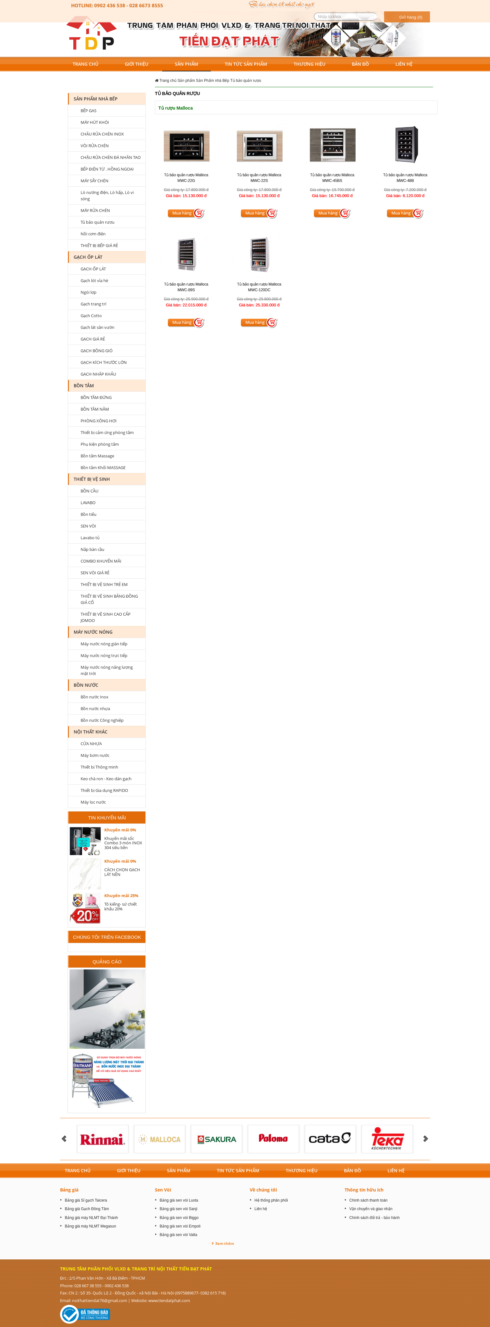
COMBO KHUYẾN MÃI (101, 561)
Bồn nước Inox (94, 697)
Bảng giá (69, 1190)
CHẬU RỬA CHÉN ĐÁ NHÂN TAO (111, 157)
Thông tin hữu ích (364, 1190)
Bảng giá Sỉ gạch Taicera (86, 1200)
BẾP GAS (88, 110)
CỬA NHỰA (91, 743)
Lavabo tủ (90, 537)
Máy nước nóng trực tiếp (104, 655)
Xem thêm (224, 1243)
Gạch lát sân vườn (97, 327)
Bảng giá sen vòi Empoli (180, 1226)
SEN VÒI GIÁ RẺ (95, 573)
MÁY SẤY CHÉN (94, 181)
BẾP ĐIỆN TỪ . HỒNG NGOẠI (107, 169)
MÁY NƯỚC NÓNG (93, 632)
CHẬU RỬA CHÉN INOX (102, 134)
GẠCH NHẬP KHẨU (98, 374)
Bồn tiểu (88, 514)
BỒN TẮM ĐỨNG (96, 397)
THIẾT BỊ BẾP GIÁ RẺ (99, 245)
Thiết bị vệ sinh (92, 479)
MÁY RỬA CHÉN (95, 210)
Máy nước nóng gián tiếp (104, 644)
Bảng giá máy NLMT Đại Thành (91, 1217)
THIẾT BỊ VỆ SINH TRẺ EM (104, 584)
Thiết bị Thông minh (99, 767)
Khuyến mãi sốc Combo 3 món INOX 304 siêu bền (123, 842)
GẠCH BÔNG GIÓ (97, 350)
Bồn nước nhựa (95, 708)
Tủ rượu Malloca (175, 108)
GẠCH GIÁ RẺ (93, 339)
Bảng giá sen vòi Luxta (179, 1200)
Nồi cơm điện (93, 234)
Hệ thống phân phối (271, 1200)
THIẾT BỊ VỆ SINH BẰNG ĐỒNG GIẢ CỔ (109, 599)
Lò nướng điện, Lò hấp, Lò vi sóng (107, 196)
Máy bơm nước (95, 755)
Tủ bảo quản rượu (245, 80)
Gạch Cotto (91, 315)
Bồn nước (86, 685)
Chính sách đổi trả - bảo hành (374, 1217)
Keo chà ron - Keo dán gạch (106, 778)
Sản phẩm (186, 80)
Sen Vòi (163, 1190)
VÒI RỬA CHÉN (95, 145)
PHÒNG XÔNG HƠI (99, 421)
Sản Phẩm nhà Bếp (212, 80)
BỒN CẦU (89, 491)
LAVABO (88, 502)
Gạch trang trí (93, 304)
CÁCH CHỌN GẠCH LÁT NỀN (122, 872)
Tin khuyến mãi (107, 817)
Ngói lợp (88, 292)
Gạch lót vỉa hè (94, 280)
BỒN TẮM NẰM (95, 409)
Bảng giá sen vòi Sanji (178, 1209)
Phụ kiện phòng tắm (100, 444)
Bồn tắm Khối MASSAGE (103, 467)
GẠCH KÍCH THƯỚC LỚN (104, 362)
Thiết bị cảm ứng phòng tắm (107, 432)
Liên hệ (260, 1209)
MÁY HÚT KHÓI (95, 122)
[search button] (374, 17)
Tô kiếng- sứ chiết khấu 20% (120, 906)
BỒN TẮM (84, 386)
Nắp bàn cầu (92, 549)
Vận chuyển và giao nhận (370, 1209)
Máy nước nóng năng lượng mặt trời (107, 670)
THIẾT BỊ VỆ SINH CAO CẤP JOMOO (106, 617)
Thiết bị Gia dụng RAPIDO (104, 790)
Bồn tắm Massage (97, 456)
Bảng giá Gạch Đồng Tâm (87, 1209)
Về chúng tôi (263, 1190)
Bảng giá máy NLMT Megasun (90, 1226)
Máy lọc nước (93, 802)
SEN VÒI (88, 526)
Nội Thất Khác (90, 732)
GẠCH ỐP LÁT (88, 257)
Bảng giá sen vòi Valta (178, 1235)
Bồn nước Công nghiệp (102, 720)
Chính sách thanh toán (368, 1200)
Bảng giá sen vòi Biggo (179, 1217)
